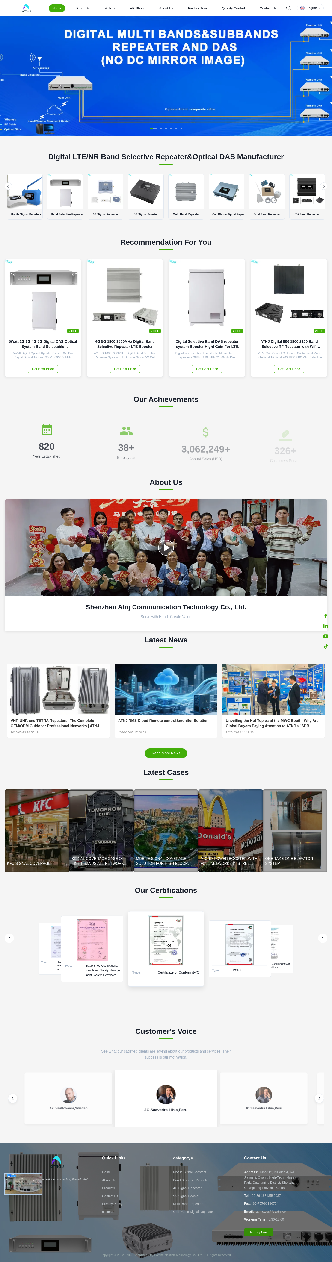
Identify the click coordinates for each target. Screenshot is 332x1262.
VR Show (137, 8)
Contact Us (268, 8)
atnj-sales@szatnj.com (272, 1211)
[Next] (323, 186)
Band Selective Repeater (191, 1180)
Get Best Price (43, 369)
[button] (153, 128)
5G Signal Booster (186, 1196)
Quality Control (233, 8)
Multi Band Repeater (188, 1204)
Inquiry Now (258, 1232)
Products (83, 8)
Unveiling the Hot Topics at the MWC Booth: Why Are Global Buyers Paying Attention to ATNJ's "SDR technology (272, 723)
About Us (166, 8)
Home (57, 8)
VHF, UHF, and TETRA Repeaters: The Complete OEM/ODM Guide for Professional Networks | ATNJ (55, 723)
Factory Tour (197, 8)
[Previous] (8, 186)
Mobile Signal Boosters (189, 1172)
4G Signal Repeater (187, 1188)
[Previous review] (12, 1098)
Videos (110, 8)
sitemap (107, 1212)
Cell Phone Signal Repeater (193, 1212)
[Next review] (319, 1098)
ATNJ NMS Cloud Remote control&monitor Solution (163, 721)
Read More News (166, 753)
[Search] (288, 8)
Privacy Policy (112, 1204)
